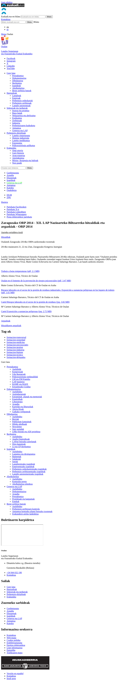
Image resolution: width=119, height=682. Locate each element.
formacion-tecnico (15, 355)
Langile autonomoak (21, 105)
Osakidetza (12, 190)
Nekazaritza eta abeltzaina (24, 115)
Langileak (16, 95)
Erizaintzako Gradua (21, 386)
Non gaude (17, 163)
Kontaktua (5, 19)
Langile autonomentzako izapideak (27, 474)
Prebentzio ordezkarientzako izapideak (29, 469)
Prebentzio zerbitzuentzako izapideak (28, 471)
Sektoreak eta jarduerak (17, 108)
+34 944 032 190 (14, 572)
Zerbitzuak (17, 120)
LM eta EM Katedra (21, 379)
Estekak (15, 501)
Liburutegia (17, 401)
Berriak (15, 419)
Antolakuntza (18, 158)
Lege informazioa (14, 648)
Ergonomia (17, 143)
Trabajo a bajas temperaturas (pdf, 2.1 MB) (20, 271)
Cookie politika (13, 640)
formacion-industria (15, 350)
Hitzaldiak (5, 237)
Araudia (10, 175)
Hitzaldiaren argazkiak (11, 325)
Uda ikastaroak (19, 374)
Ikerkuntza (17, 83)
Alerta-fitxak (18, 409)
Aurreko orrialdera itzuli (12, 232)
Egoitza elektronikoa (16, 645)
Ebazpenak (11, 178)
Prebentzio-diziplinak (16, 133)
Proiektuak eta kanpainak (23, 499)
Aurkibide (16, 369)
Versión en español (15, 673)
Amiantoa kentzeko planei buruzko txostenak (32, 511)
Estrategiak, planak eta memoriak (27, 396)
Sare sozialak (18, 429)
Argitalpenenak (19, 394)
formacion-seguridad (16, 340)
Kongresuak (17, 372)
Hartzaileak (12, 93)
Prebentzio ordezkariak (22, 100)
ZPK (9, 197)
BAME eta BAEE (20, 384)
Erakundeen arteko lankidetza (25, 514)
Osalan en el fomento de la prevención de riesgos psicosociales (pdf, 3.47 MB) (36, 280)
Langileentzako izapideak (23, 464)
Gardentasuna (13, 173)
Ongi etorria (17, 150)
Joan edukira (6, 2)
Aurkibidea (17, 391)
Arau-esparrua (18, 155)
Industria (16, 123)
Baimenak (16, 456)
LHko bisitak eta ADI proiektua (26, 431)
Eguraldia (11, 650)
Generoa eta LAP (20, 130)
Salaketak (16, 459)
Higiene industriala (20, 138)
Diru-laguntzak (19, 444)
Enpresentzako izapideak (23, 466)
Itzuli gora (11, 678)
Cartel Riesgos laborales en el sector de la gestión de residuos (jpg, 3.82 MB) (35, 302)
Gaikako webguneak (21, 411)
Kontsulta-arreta (19, 481)
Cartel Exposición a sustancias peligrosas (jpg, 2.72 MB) (26, 311)
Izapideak (16, 85)
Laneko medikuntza (21, 140)
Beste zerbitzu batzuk (21, 90)
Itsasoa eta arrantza (20, 110)
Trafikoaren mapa (14, 653)
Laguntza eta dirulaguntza (23, 454)
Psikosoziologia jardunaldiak (25, 377)
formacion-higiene (15, 352)
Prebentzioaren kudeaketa (23, 125)
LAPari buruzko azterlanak (24, 441)
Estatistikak (17, 399)
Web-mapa (11, 638)
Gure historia (18, 153)
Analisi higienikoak (21, 439)
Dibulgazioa (17, 80)
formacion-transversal (16, 337)
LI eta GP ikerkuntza (21, 446)
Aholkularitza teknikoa (22, 484)
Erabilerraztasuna (14, 643)
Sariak (15, 461)
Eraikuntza (17, 118)
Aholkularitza (18, 88)
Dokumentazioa (19, 78)
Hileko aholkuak (19, 424)
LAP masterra (18, 382)
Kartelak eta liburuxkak (22, 406)
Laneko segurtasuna (21, 135)
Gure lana (11, 73)
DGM (9, 195)
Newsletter (17, 426)
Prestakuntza (18, 75)
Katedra (10, 188)
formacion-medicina (16, 342)
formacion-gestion (15, 347)
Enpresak (16, 98)
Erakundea (11, 148)
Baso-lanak (17, 113)
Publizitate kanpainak (21, 421)
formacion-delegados (16, 357)
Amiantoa (16, 128)
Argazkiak (5, 321)
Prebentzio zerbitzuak (21, 103)
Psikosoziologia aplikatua (23, 145)
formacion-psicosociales (17, 345)
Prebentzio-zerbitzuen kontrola (26, 509)
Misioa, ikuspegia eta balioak (25, 160)
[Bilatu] (13, 22)
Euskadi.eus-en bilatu (10, 16)
